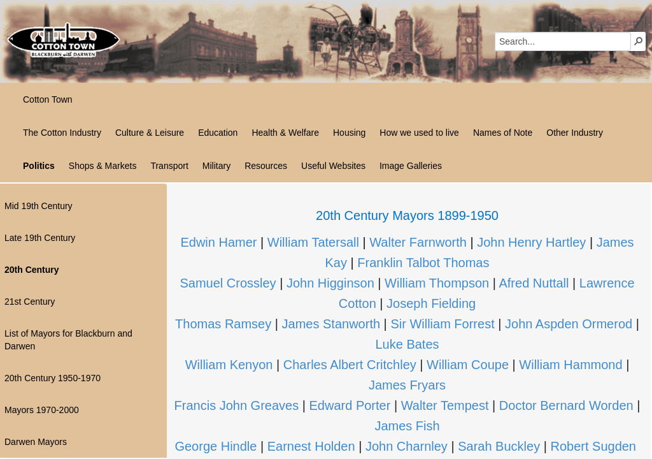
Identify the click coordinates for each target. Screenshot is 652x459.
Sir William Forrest (442, 324)
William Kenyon (229, 365)
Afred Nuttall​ (534, 283)
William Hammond (570, 365)
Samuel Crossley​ (228, 283)
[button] (639, 41)
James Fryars (407, 385)
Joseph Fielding (431, 303)
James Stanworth (331, 324)
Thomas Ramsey (223, 324)
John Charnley (406, 446)
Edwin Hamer (218, 242)
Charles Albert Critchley (348, 365)
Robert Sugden (593, 446)
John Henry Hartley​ (531, 242)
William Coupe (468, 365)
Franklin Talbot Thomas (423, 263)
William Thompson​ (437, 283)
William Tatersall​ (313, 242)
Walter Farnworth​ (418, 242)
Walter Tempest (445, 405)
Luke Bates (407, 344)
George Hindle (215, 446)
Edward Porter (351, 405)
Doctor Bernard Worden (566, 405)
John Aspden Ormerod (568, 324)
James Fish (406, 426)
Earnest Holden (311, 446)
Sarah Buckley (498, 446)
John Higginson (330, 283)
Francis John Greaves (236, 405)
